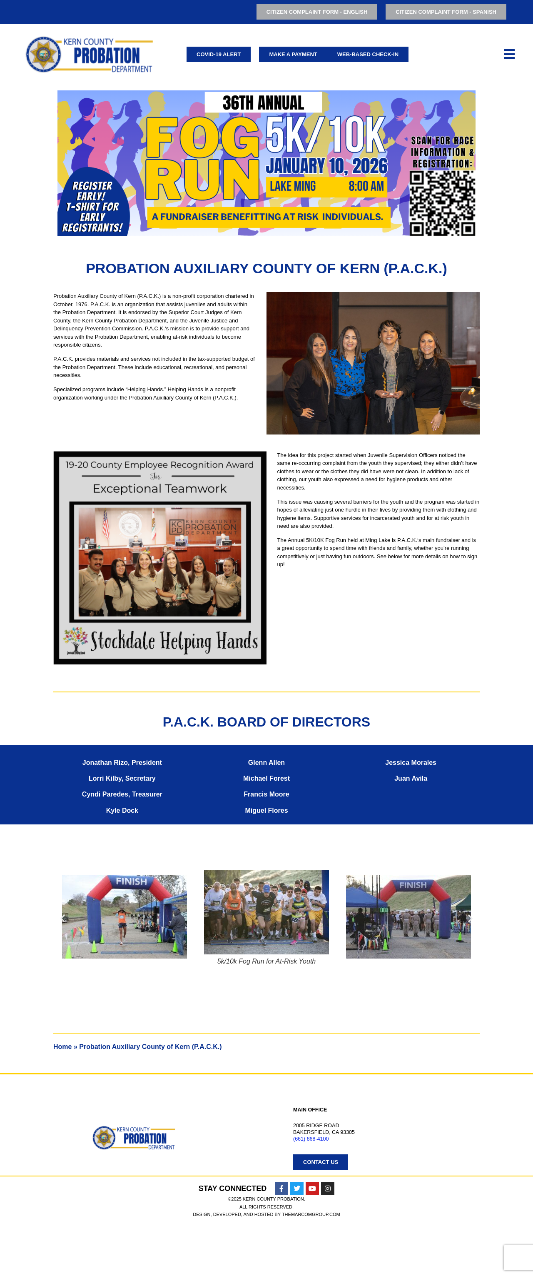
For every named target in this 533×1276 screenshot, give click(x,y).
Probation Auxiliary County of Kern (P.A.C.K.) (337, 1185)
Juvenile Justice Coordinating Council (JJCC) (69, 1196)
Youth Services (28, 1185)
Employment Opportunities (311, 1175)
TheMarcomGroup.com (311, 1266)
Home (62, 1046)
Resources (288, 1206)
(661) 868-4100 (311, 1139)
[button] (62, 918)
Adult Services (27, 1175)
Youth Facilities (29, 1206)
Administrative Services (31, 1216)
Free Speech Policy (293, 1216)
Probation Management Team (315, 1196)
